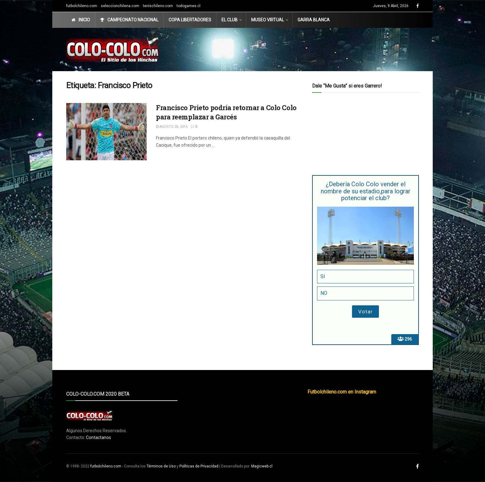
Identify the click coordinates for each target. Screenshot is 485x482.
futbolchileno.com (81, 6)
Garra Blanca (314, 19)
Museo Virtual (267, 19)
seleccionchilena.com (120, 6)
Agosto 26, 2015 (171, 127)
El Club (229, 19)
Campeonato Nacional (129, 19)
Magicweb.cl (262, 466)
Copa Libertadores (190, 19)
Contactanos (98, 437)
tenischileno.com (158, 6)
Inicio (80, 19)
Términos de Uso (161, 466)
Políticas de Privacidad (198, 466)
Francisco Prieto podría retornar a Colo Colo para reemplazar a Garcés (226, 112)
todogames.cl (188, 6)
